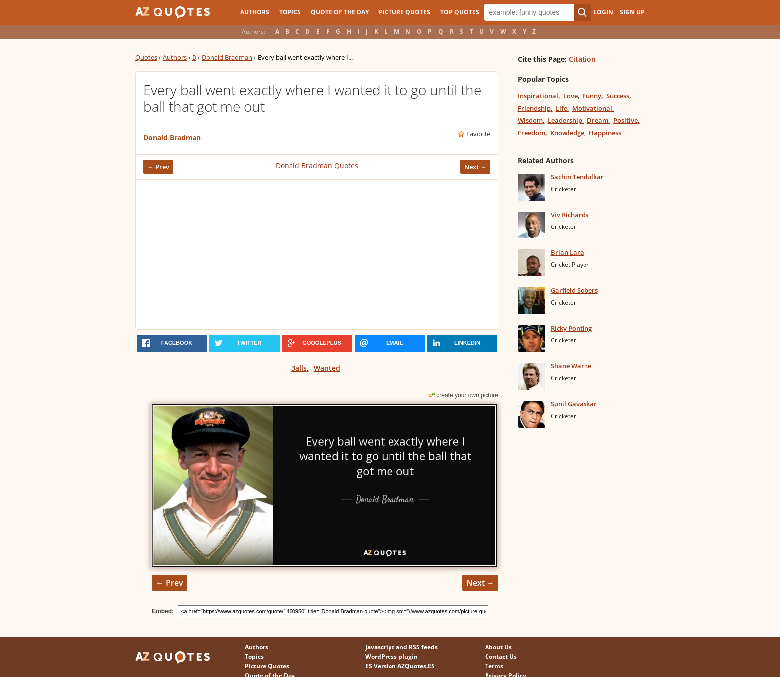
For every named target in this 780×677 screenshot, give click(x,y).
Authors (254, 12)
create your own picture (467, 395)
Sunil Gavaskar (574, 403)
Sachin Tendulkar (577, 176)
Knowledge (567, 132)
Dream (597, 120)
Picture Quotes (404, 12)
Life (561, 108)
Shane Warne (571, 365)
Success (617, 95)
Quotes (146, 57)
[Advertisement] (317, 254)
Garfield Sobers (574, 290)
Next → (475, 166)
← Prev (158, 166)
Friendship (534, 108)
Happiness (605, 132)
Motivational (592, 108)
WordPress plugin (391, 656)
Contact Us (501, 656)
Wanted (327, 368)
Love (570, 95)
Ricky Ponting (571, 328)
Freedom (531, 132)
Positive (625, 120)
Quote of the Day (340, 12)
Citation (582, 59)
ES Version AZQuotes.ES (400, 666)
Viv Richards (569, 214)
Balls (299, 368)
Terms (494, 666)
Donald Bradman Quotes (317, 165)
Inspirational (538, 95)
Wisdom (530, 120)
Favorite (478, 133)
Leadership (565, 120)
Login (603, 12)
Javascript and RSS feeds (401, 647)
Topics (290, 12)
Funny (592, 95)
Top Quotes (459, 12)
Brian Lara (567, 252)
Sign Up (632, 12)
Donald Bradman (227, 57)
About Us (498, 647)
